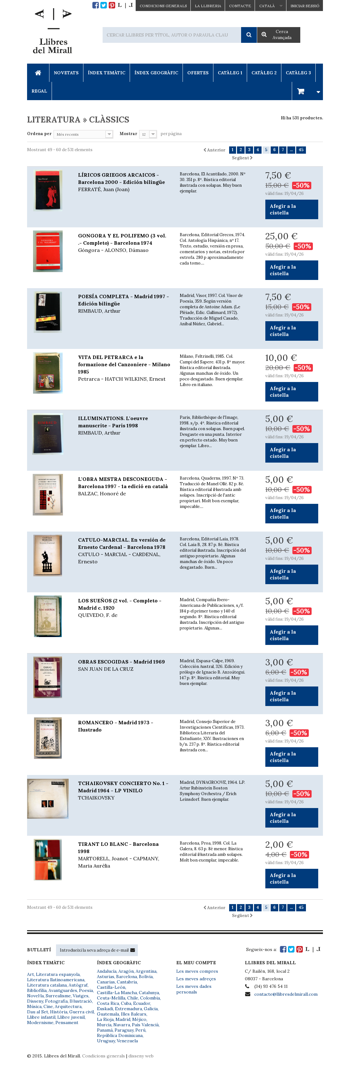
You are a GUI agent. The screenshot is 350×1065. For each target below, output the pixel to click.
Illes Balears (133, 1014)
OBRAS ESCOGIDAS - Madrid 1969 (124, 665)
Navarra (121, 1025)
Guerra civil (81, 1012)
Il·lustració (81, 1001)
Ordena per (39, 133)
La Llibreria (208, 5)
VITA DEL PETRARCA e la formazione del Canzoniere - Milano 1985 (124, 368)
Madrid (123, 1019)
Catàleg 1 (230, 73)
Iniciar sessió (305, 5)
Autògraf (78, 985)
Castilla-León (111, 987)
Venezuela (127, 1041)
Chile (132, 998)
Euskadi (105, 1008)
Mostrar (128, 133)
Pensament (66, 1022)
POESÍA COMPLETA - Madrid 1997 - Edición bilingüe (124, 304)
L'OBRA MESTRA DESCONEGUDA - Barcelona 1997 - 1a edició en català (124, 486)
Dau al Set (37, 1012)
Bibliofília (37, 990)
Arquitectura (68, 1006)
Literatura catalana (47, 985)
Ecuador (141, 1003)
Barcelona (126, 976)
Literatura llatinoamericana (55, 979)
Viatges (80, 996)
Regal (39, 91)
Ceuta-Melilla (111, 998)
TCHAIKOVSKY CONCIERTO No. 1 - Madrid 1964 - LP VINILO (124, 790)
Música (34, 1006)
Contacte (240, 5)
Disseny (35, 1001)
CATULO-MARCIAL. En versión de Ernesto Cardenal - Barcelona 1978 (124, 551)
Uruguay (106, 1041)
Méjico (139, 1019)
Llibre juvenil (71, 1017)
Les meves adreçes (196, 979)
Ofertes (198, 73)
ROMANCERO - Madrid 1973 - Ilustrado (115, 726)
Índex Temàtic (106, 73)
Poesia (86, 990)
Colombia (150, 998)
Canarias (106, 982)
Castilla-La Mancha (117, 992)
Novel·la (35, 996)
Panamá (105, 1030)
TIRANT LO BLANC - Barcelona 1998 (124, 855)
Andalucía (106, 971)
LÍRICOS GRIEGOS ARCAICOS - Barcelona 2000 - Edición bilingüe (124, 182)
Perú (140, 1030)
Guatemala (108, 1014)
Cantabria (127, 982)
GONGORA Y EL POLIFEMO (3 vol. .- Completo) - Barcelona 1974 (124, 243)
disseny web (141, 1056)
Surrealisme (58, 996)
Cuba (126, 1003)
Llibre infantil (41, 1017)
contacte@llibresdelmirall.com (286, 994)
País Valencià (145, 1025)
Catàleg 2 (264, 73)
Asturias (105, 976)
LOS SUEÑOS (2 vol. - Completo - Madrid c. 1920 (124, 608)
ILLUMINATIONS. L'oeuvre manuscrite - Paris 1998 (124, 425)
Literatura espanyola (58, 974)
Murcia (104, 1025)
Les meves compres (197, 971)
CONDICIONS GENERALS (163, 5)
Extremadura (128, 1008)
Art (30, 974)
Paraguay (124, 1030)
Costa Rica (108, 1003)
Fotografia (56, 1001)
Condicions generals (103, 1056)
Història (58, 1012)
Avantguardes (62, 990)
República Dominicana (120, 1035)
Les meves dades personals (194, 989)
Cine (48, 1006)
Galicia (151, 1008)
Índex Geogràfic (156, 73)
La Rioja (105, 1019)
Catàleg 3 (298, 73)
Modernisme (40, 1022)
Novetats (66, 73)
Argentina (146, 971)
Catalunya (149, 992)
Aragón (126, 971)
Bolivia (146, 976)
